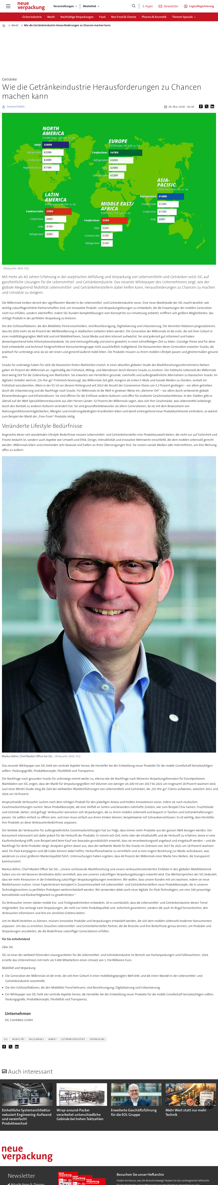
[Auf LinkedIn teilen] (213, 106)
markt (52, 1039)
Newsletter (171, 6)
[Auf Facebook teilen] (201, 106)
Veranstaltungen (63, 6)
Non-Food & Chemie (123, 17)
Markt (51, 17)
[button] (209, 1104)
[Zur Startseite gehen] (31, 6)
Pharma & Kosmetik (154, 17)
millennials (36, 1039)
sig (6, 1039)
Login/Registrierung (201, 6)
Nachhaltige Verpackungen (76, 17)
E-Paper (148, 6)
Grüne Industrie (32, 17)
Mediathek (89, 6)
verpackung (97, 1039)
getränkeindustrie (73, 1039)
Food (102, 17)
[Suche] (133, 6)
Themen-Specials (182, 17)
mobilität (18, 1039)
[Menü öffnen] (8, 6)
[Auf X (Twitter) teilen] (207, 106)
